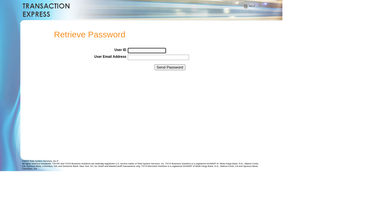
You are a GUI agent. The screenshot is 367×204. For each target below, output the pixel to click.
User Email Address (110, 57)
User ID (120, 50)
